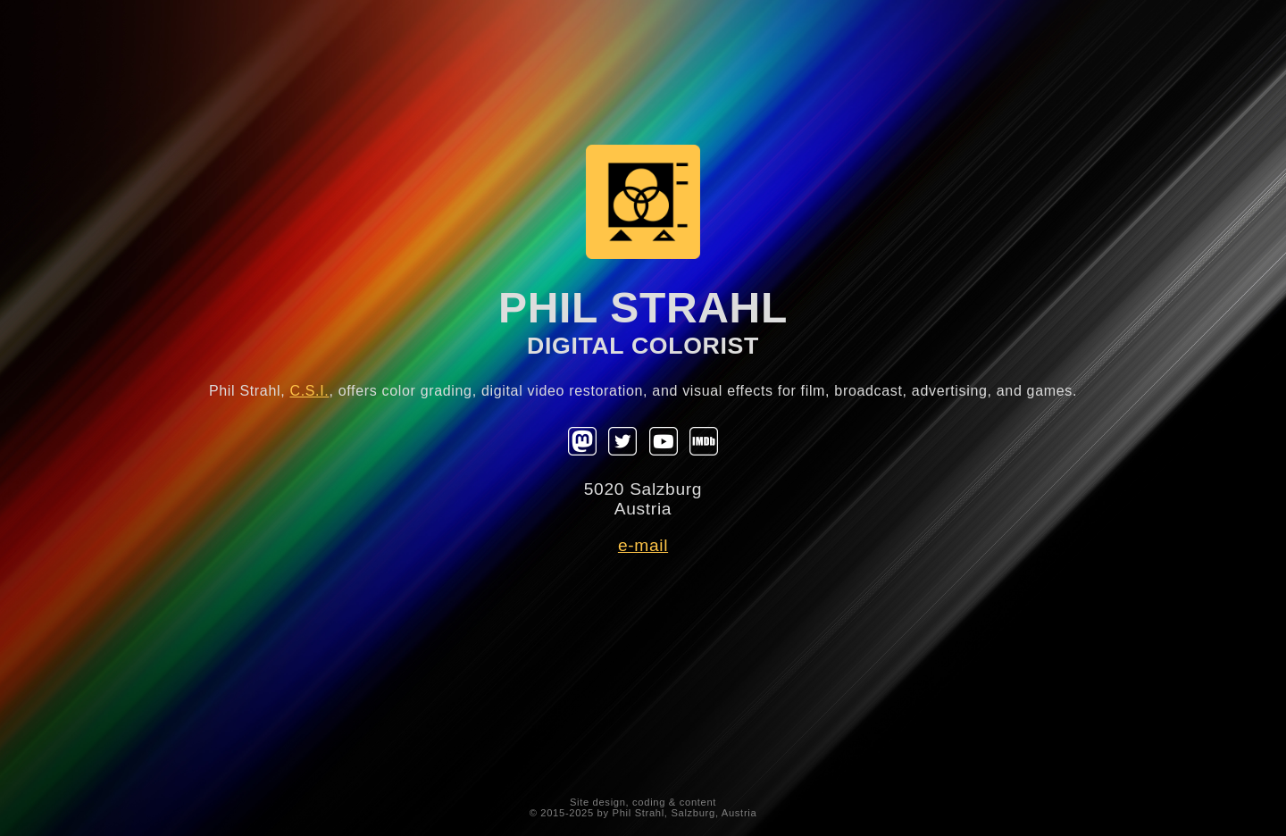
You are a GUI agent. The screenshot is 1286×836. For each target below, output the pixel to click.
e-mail (643, 545)
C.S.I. (309, 390)
